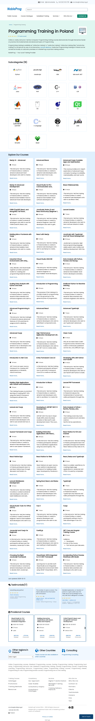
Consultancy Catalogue (33, 690)
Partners (72, 687)
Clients (71, 689)
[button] (85, 628)
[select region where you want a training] (20, 656)
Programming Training (20, 24)
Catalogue (12, 681)
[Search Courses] (57, 9)
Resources (12, 689)
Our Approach (34, 681)
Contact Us (82, 16)
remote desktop (45, 47)
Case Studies (33, 684)
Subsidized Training (43, 16)
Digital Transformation (57, 681)
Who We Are (68, 16)
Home (10, 24)
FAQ (70, 698)
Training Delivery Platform (55, 689)
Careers (72, 695)
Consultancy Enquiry (36, 686)
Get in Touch (86, 717)
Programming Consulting (70, 655)
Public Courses (12, 16)
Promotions (12, 684)
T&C (70, 701)
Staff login (47, 720)
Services (56, 16)
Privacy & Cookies (47, 717)
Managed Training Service (56, 684)
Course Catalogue (27, 16)
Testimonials (74, 692)
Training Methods (15, 687)
